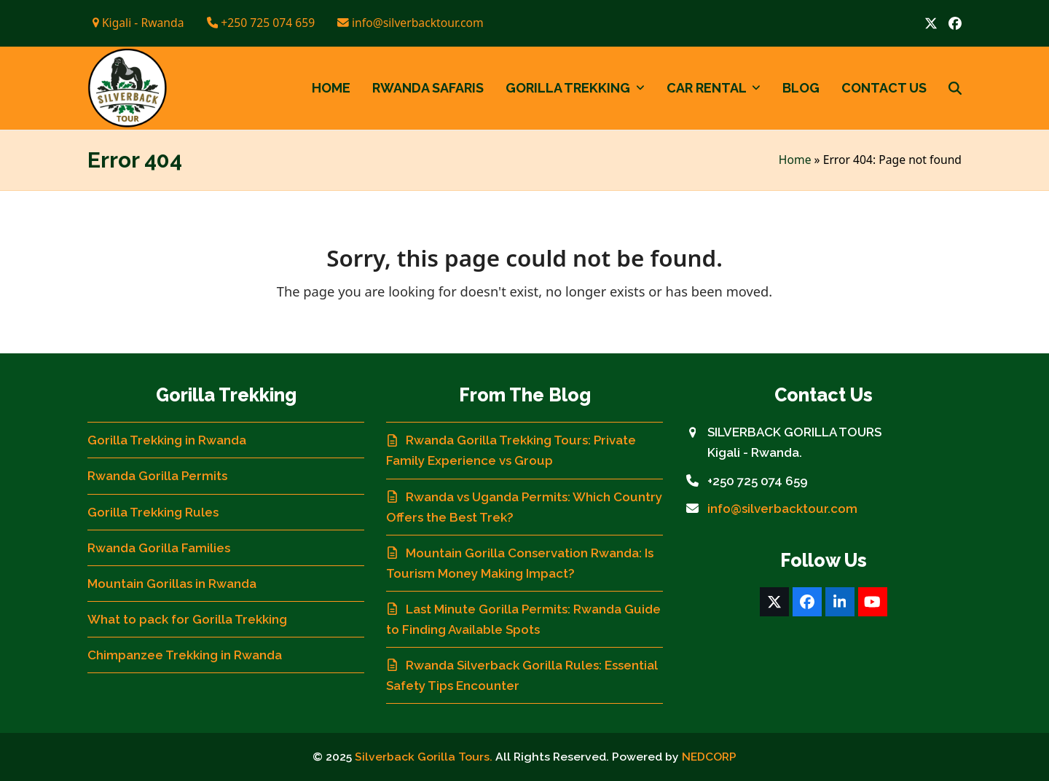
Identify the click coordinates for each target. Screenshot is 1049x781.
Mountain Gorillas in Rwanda (171, 583)
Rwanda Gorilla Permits (157, 475)
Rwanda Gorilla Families (158, 548)
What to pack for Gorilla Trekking (187, 619)
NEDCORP (709, 757)
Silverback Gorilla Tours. (423, 757)
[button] (955, 88)
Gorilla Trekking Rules (153, 512)
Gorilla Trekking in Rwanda (166, 440)
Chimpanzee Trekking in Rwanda (184, 655)
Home (795, 160)
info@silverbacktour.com (782, 508)
